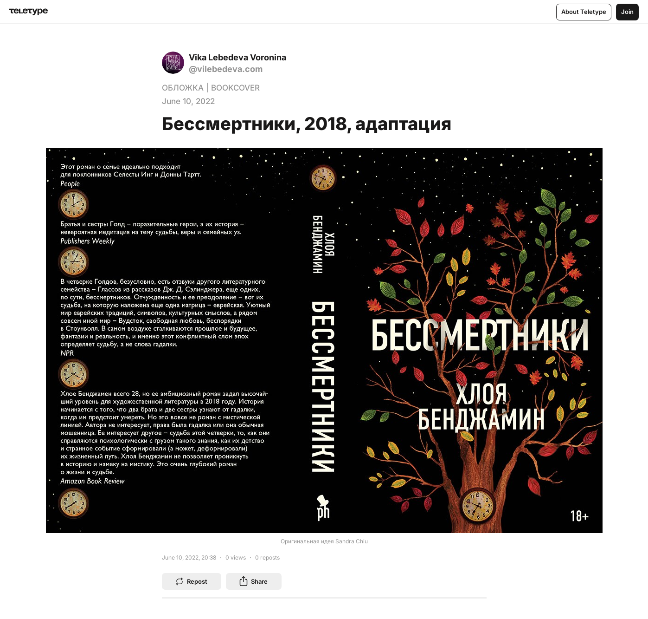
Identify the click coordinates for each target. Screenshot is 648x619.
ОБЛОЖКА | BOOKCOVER (211, 87)
